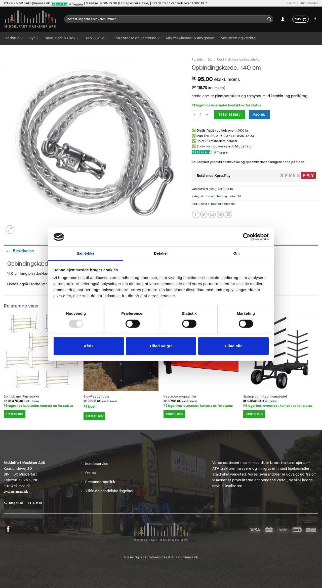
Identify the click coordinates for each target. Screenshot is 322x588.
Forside (197, 60)
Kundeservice (309, 3)
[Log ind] (282, 19)
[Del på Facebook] (195, 214)
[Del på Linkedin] (228, 214)
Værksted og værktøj (238, 38)
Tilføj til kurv (229, 114)
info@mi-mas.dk (37, 3)
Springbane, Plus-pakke (21, 397)
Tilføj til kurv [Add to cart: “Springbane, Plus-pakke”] (15, 414)
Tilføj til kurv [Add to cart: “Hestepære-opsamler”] (174, 414)
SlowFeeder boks (97, 397)
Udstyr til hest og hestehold (238, 60)
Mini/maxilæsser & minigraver (190, 38)
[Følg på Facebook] (315, 19)
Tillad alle (233, 346)
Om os (291, 3)
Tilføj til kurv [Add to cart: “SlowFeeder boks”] (94, 416)
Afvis (89, 346)
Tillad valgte (161, 346)
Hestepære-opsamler (180, 397)
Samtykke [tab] (86, 253)
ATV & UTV (96, 38)
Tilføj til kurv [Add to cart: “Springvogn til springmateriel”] (254, 414)
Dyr (33, 38)
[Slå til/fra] (8, 251)
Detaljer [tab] (161, 253)
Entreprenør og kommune (137, 38)
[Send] (269, 19)
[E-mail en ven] (212, 214)
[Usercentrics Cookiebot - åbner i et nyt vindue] (247, 237)
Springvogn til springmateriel (265, 397)
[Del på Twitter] (204, 214)
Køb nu (259, 114)
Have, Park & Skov (62, 38)
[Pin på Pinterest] (220, 214)
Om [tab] (236, 253)
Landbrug (13, 38)
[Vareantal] (200, 114)
